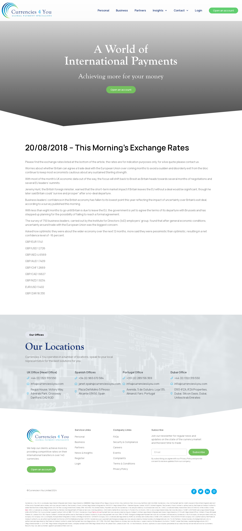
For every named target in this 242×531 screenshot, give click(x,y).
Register (80, 458)
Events (117, 452)
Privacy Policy (120, 468)
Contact (181, 10)
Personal (103, 10)
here (26, 510)
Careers (117, 447)
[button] (36, 334)
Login (198, 10)
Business (122, 10)
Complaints (119, 458)
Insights (160, 10)
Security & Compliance (125, 442)
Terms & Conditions (124, 463)
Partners (140, 10)
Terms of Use (96, 512)
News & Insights (84, 452)
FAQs (116, 436)
